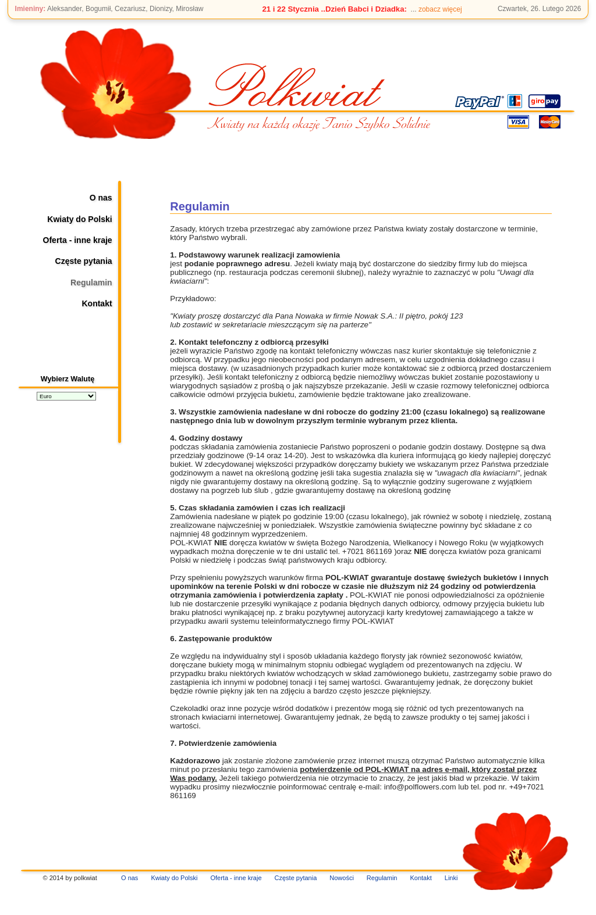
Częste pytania (83, 261)
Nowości (341, 877)
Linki (451, 877)
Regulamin (91, 282)
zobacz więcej (440, 9)
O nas (101, 197)
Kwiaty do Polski (79, 219)
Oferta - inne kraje (77, 240)
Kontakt (96, 303)
